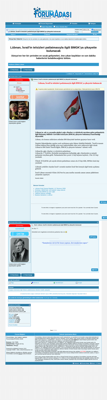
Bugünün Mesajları (72, 34)
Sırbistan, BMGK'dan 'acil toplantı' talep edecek (50, 190)
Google (80, 282)
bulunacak (17, 290)
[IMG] (10, 317)
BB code (11, 314)
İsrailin (42, 290)
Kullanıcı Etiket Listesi (16, 64)
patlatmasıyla (31, 290)
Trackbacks (12, 319)
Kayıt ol (13, 34)
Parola (77, 32)
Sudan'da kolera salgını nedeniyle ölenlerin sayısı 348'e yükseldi (39, 293)
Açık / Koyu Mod (47, 26)
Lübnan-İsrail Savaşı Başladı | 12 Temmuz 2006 (50, 188)
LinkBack (69, 73)
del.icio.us (36, 282)
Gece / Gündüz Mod (61, 26)
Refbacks (11, 322)
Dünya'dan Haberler (34, 29)
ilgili (21, 290)
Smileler (11, 315)
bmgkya (11, 290)
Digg (12, 282)
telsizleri (38, 290)
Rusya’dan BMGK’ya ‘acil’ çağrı (45, 192)
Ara (95, 34)
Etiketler (11, 287)
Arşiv (92, 363)
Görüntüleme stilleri (91, 73)
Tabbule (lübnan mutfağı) (43, 193)
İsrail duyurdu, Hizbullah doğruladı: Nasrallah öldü (71, 293)
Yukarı (98, 363)
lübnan (25, 290)
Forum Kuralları (13, 325)
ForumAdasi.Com (12, 29)
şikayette (47, 290)
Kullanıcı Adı (78, 29)
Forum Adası (84, 363)
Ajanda (47, 34)
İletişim (76, 363)
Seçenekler (78, 73)
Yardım (29, 34)
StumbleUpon (59, 282)
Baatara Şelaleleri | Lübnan (43, 195)
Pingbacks (12, 321)
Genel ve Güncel (23, 29)
